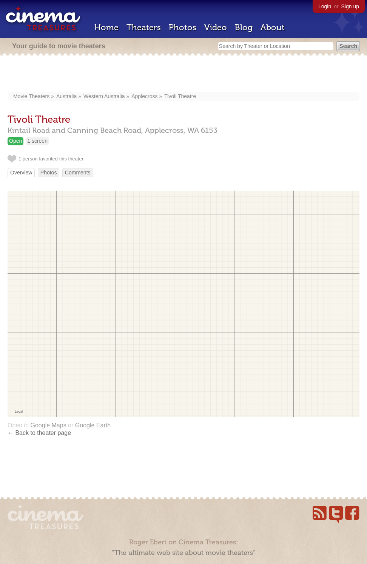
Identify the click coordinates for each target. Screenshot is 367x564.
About (273, 27)
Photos (182, 27)
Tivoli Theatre (180, 96)
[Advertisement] (184, 74)
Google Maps (48, 425)
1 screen (37, 141)
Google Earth (93, 425)
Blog (244, 27)
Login (324, 6)
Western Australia (104, 96)
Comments (78, 173)
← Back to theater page (39, 433)
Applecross (144, 96)
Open (15, 141)
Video (215, 27)
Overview (21, 173)
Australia (66, 96)
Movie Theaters (31, 96)
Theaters (143, 27)
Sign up (350, 6)
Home (106, 27)
